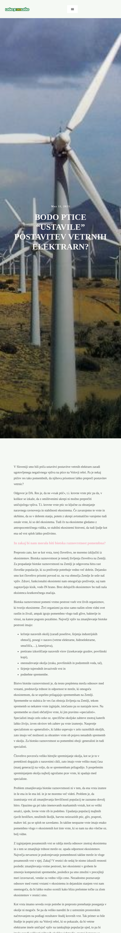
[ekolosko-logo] (17, 8)
